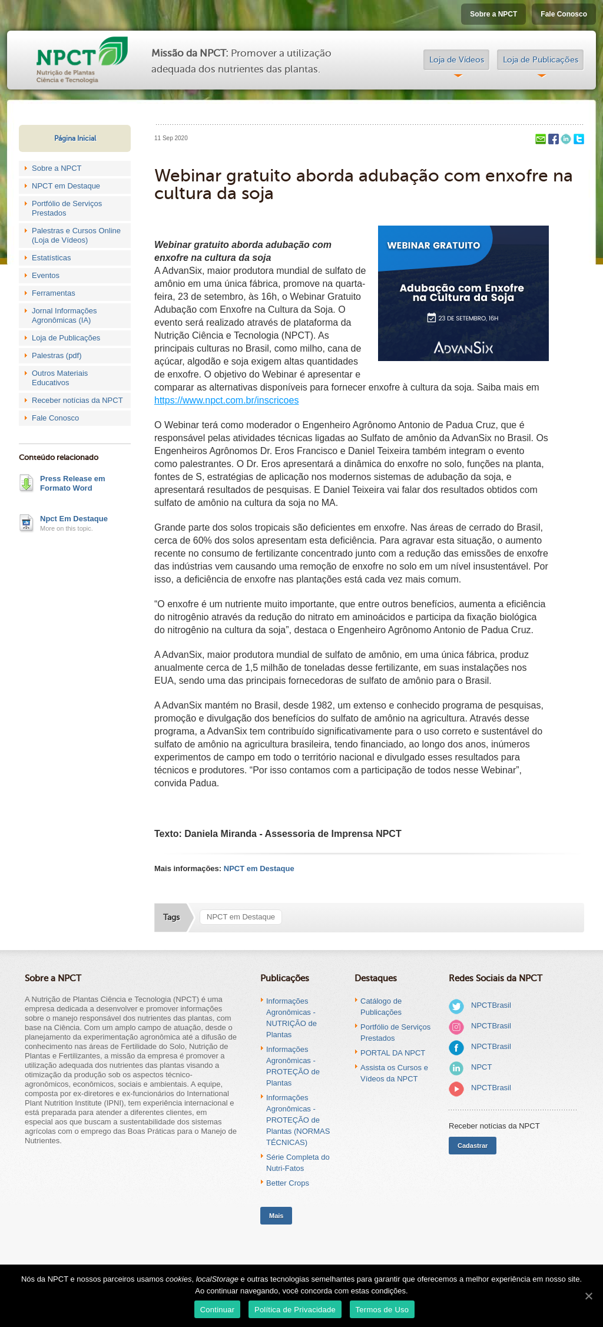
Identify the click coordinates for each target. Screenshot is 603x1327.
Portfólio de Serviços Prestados (67, 208)
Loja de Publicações (540, 60)
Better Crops (287, 1183)
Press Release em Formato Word (72, 483)
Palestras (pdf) (57, 355)
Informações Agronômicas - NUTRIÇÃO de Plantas (291, 1018)
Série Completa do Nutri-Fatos (298, 1163)
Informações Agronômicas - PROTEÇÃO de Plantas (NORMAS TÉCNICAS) (298, 1120)
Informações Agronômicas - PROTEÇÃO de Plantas (293, 1066)
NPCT (481, 1067)
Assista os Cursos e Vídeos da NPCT (394, 1073)
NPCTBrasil (491, 1005)
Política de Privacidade (295, 1309)
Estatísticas (51, 257)
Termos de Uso (382, 1309)
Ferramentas (53, 293)
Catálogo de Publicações (381, 1007)
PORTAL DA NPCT (392, 1052)
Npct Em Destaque (74, 518)
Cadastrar (473, 1145)
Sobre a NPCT (493, 14)
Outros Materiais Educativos (60, 378)
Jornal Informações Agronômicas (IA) (64, 315)
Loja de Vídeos (456, 60)
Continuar (217, 1309)
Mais (276, 1215)
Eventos (45, 275)
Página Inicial (75, 138)
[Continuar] (588, 1296)
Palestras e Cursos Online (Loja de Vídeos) (76, 235)
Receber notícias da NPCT (77, 400)
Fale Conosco (564, 14)
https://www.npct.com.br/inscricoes (226, 400)
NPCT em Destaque (66, 185)
